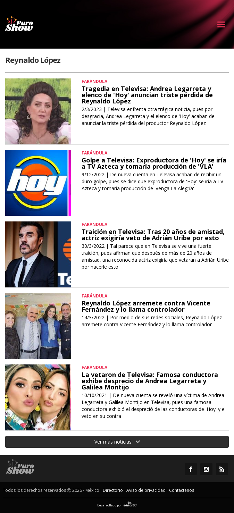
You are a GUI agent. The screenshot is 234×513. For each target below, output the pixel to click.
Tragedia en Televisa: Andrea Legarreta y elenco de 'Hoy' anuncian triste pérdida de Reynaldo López (147, 94)
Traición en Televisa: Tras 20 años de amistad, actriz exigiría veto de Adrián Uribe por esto (153, 234)
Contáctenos (181, 490)
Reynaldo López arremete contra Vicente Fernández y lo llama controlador (146, 306)
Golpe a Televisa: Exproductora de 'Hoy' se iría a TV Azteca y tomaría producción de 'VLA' (154, 163)
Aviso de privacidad (146, 490)
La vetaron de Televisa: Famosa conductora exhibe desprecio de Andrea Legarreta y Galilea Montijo (150, 380)
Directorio (113, 490)
